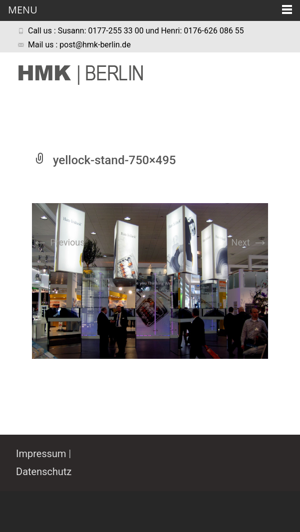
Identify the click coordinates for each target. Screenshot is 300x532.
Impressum (41, 454)
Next (249, 242)
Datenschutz (44, 472)
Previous (58, 242)
